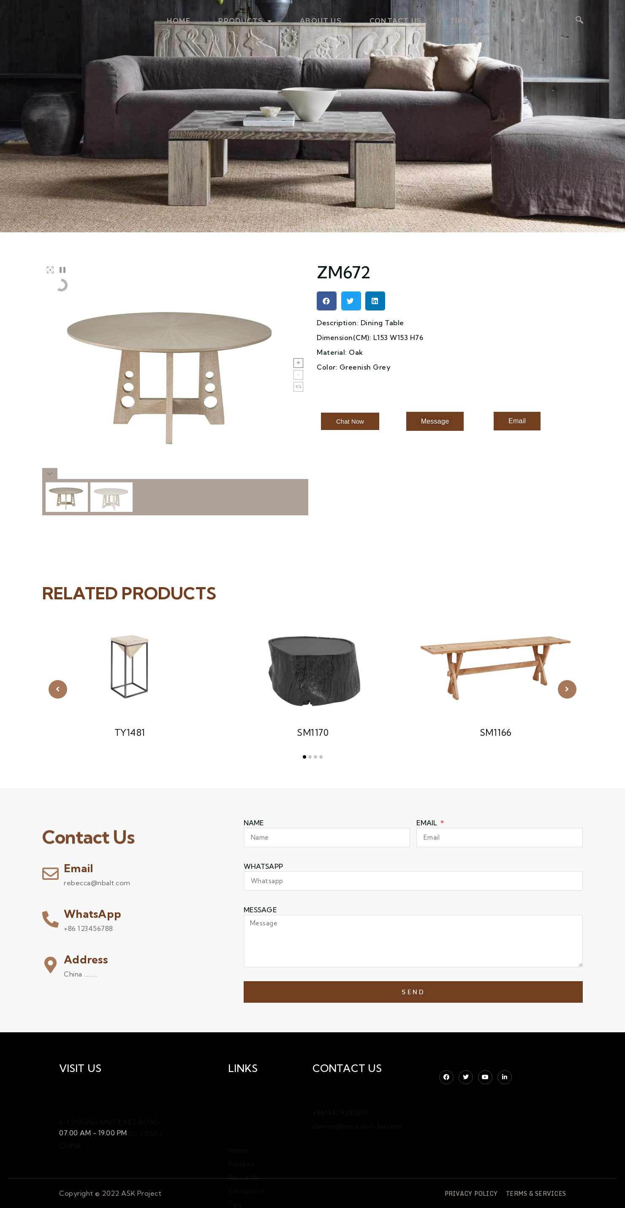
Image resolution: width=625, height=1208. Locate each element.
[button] (327, 300)
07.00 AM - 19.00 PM (93, 1131)
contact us (396, 21)
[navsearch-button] (579, 20)
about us (321, 21)
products (245, 21)
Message (260, 910)
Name (254, 823)
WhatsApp (92, 914)
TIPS (459, 21)
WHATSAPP (263, 866)
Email (78, 868)
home (179, 21)
